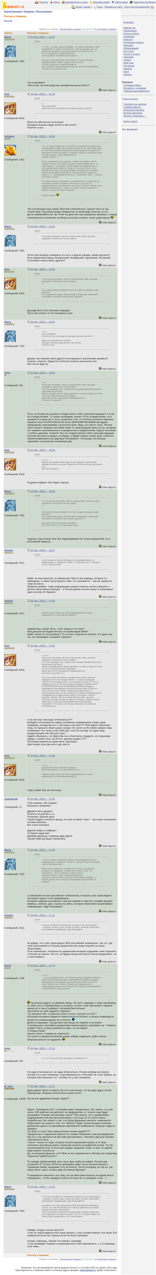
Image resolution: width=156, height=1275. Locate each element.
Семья (127, 60)
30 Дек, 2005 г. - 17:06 (42, 850)
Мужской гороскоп (133, 110)
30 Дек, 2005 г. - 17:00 (42, 600)
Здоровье (128, 36)
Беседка (8, 20)
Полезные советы (133, 42)
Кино (126, 71)
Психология (130, 30)
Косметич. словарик (134, 88)
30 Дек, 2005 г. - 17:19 (42, 1186)
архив (87, 7)
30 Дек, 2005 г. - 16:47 (42, 37)
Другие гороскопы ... (134, 115)
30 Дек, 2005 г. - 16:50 (42, 136)
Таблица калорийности (136, 91)
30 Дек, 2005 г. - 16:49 (42, 94)
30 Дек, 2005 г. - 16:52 (42, 226)
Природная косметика (144, 2)
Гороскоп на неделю (134, 104)
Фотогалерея (44, 11)
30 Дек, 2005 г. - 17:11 (42, 915)
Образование (131, 48)
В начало (128, 22)
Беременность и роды (76, 2)
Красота (128, 39)
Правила (29, 11)
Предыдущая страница (70, 29)
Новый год (129, 27)
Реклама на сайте (113, 7)
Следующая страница (106, 29)
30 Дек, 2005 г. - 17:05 (42, 799)
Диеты (57, 2)
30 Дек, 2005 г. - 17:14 (42, 1048)
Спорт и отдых (131, 54)
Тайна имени (121, 2)
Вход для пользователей (139, 7)
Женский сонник (101, 2)
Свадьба (128, 57)
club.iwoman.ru (88, 1270)
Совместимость (132, 107)
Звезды (127, 68)
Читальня (128, 65)
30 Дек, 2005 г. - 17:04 (42, 645)
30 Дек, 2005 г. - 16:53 (42, 269)
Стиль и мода (131, 33)
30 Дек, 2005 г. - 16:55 (42, 450)
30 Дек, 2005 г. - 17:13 (42, 965)
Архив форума (13, 11)
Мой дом (128, 62)
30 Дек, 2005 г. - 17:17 (42, 1086)
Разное (127, 74)
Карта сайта (130, 121)
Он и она (128, 51)
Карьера (128, 45)
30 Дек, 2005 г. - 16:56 (42, 491)
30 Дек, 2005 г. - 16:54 (42, 322)
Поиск (100, 7)
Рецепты (43, 2)
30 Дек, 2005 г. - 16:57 (42, 550)
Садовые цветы (132, 85)
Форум (79, 7)
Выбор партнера (132, 113)
